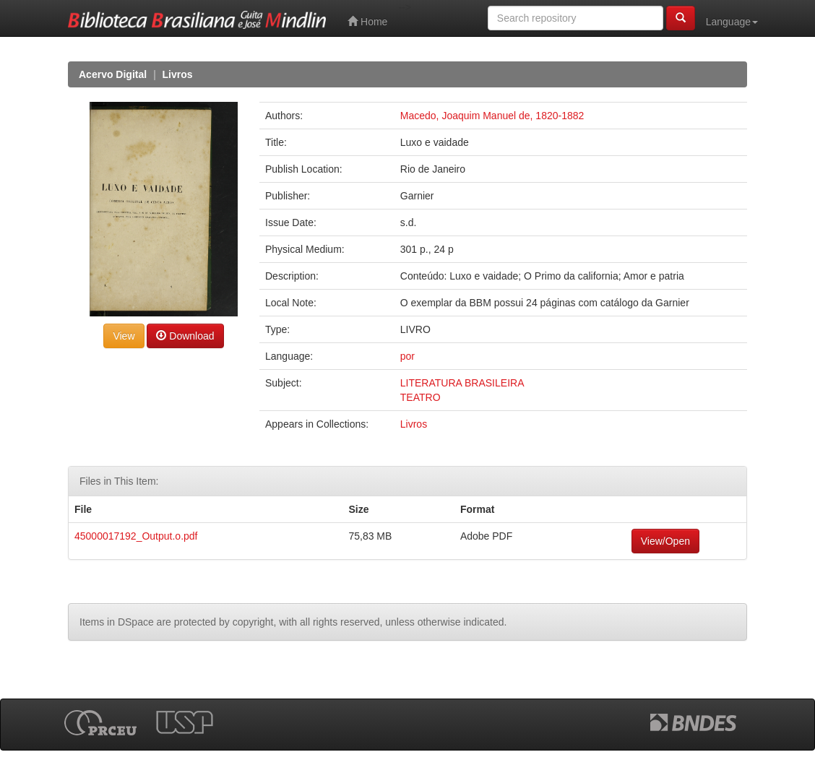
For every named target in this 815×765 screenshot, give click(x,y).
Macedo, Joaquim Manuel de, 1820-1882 (492, 115)
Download (185, 335)
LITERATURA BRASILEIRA (462, 383)
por (407, 356)
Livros (178, 74)
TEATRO (420, 397)
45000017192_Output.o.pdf (136, 536)
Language (732, 21)
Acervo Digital (113, 74)
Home (367, 21)
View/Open (665, 541)
